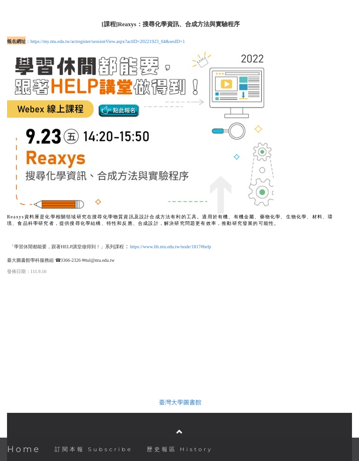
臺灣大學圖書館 (180, 402)
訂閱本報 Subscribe (94, 449)
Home (24, 449)
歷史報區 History (180, 449)
